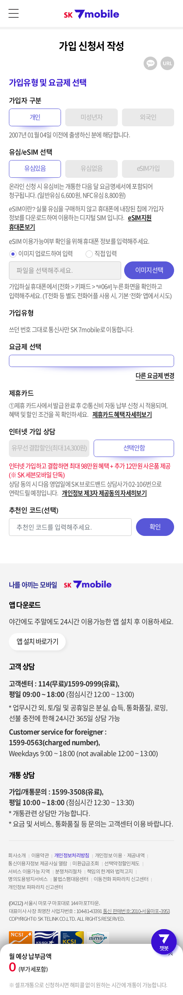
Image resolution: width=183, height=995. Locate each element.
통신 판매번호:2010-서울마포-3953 (136, 911)
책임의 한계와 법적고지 (110, 871)
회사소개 (16, 855)
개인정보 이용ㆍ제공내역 (119, 855)
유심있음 (35, 168)
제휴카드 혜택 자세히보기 (122, 414)
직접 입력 (105, 253)
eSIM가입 (148, 168)
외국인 (148, 117)
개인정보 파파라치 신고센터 (35, 887)
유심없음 (91, 168)
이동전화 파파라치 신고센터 (121, 879)
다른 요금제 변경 (155, 375)
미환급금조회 (85, 863)
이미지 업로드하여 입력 (45, 253)
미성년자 (91, 117)
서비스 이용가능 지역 (29, 871)
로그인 (169, 13)
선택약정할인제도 (121, 863)
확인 (155, 527)
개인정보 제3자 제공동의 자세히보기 (104, 493)
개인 (35, 117)
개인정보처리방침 (71, 855)
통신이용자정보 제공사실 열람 (37, 863)
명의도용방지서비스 (27, 879)
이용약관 (40, 855)
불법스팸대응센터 (70, 879)
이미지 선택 (149, 270)
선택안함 (134, 448)
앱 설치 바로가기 (37, 641)
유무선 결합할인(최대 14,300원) (48, 448)
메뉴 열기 (13, 13)
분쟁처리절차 (68, 871)
